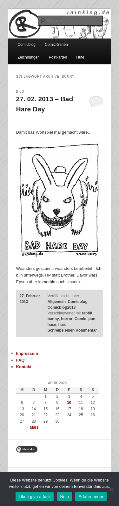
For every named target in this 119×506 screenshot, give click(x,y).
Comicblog (26, 44)
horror (66, 319)
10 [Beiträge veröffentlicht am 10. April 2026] (69, 402)
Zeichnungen (28, 57)
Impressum (27, 353)
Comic (80, 319)
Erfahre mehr (90, 496)
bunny (53, 319)
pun (91, 319)
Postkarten (58, 57)
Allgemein (57, 301)
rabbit (87, 313)
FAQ (20, 360)
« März (32, 427)
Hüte (80, 57)
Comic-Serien (56, 44)
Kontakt (23, 366)
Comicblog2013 (62, 307)
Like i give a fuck (35, 496)
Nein (64, 496)
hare (62, 324)
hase (52, 324)
